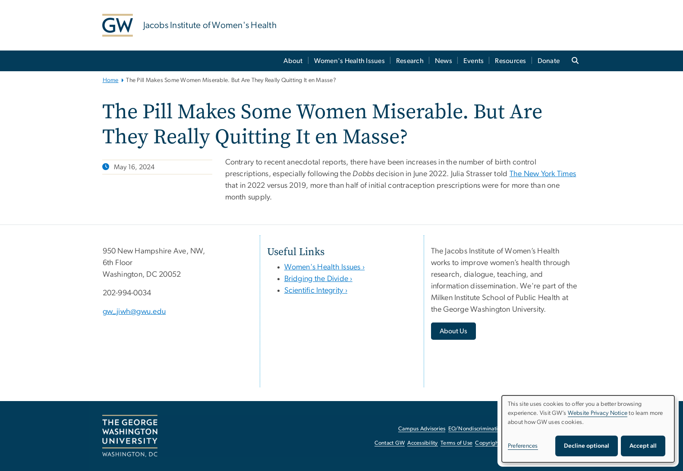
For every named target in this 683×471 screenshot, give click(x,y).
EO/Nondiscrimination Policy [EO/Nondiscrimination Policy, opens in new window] (484, 429)
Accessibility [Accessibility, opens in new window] (422, 443)
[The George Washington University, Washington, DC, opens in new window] (129, 436)
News (443, 60)
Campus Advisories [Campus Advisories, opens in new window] (421, 429)
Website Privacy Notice (598, 413)
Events (473, 60)
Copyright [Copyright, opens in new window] (487, 443)
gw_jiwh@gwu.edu (134, 312)
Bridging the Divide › (318, 279)
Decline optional (586, 446)
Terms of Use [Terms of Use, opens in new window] (456, 443)
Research (410, 60)
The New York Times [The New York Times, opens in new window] (543, 174)
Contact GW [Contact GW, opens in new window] (390, 443)
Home (111, 80)
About (292, 60)
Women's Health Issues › (324, 267)
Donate (549, 60)
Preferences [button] (523, 446)
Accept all (643, 446)
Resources (510, 60)
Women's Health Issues (349, 60)
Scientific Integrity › (316, 290)
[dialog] (588, 428)
